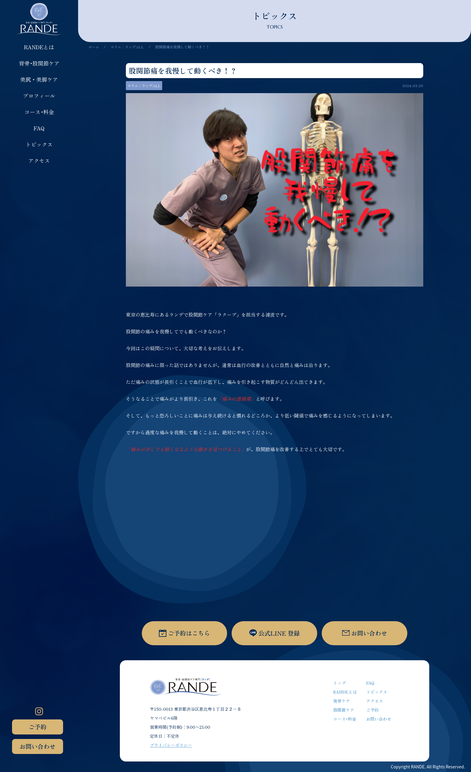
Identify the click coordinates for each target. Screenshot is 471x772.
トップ (339, 683)
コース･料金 (39, 112)
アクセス (39, 160)
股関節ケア (343, 710)
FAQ (39, 128)
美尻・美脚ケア (39, 79)
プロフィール (39, 95)
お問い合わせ (38, 746)
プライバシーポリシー (171, 745)
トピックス (39, 144)
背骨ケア (341, 701)
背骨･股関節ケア (39, 63)
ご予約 (38, 726)
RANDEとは (39, 47)
